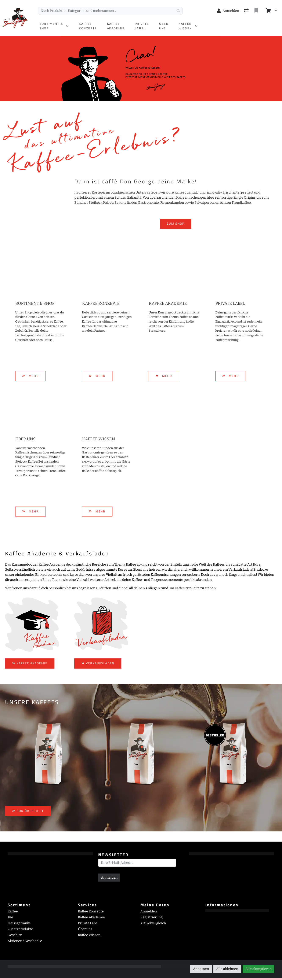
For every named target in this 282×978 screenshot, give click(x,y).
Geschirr (15, 935)
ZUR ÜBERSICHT (28, 811)
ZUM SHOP (175, 223)
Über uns (25, 439)
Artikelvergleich (153, 923)
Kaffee (13, 911)
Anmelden (109, 877)
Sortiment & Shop (34, 303)
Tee (10, 917)
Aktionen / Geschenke (25, 941)
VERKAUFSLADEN (97, 663)
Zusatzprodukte (20, 929)
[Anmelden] (228, 11)
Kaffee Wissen (98, 439)
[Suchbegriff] (106, 11)
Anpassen (201, 969)
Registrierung (151, 917)
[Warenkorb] (268, 11)
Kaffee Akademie (168, 303)
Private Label (230, 303)
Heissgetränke (19, 923)
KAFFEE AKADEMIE (29, 663)
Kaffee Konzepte (101, 303)
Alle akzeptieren (258, 969)
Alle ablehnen (227, 969)
